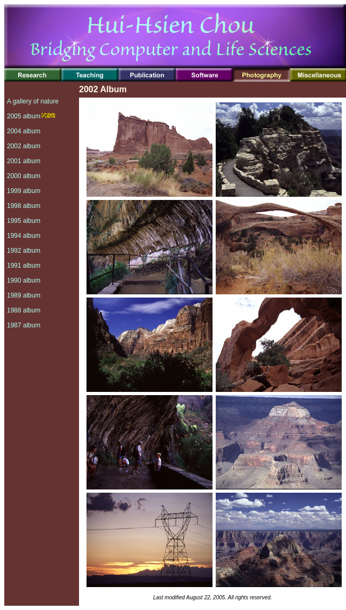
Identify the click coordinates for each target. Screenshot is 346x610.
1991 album (24, 265)
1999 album (24, 191)
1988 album (24, 310)
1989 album (24, 295)
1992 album (24, 250)
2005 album (24, 116)
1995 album (24, 220)
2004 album (24, 131)
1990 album (24, 280)
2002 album (24, 146)
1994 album (24, 235)
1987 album (24, 325)
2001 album (24, 161)
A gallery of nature (33, 101)
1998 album (24, 206)
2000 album (24, 176)
